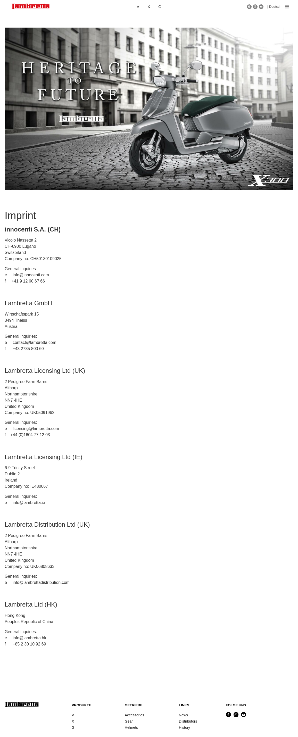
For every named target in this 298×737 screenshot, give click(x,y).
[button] (287, 6)
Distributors (188, 721)
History (184, 727)
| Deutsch (274, 7)
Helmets (131, 727)
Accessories (134, 715)
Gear (129, 721)
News (183, 715)
